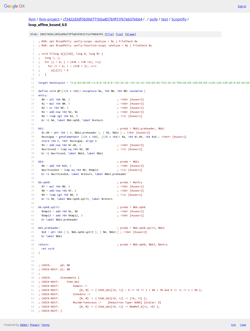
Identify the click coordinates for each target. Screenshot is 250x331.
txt (233, 324)
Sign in (242, 6)
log (119, 34)
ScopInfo (178, 19)
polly (154, 19)
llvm (32, 19)
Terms (45, 325)
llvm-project (49, 19)
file (109, 34)
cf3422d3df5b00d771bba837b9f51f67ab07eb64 (102, 19)
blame (130, 34)
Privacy (34, 325)
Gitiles (24, 325)
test (164, 19)
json (243, 324)
